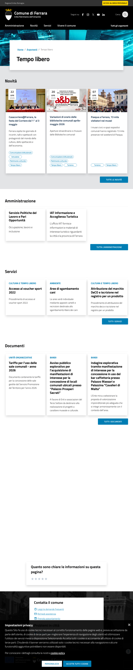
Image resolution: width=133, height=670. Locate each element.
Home (20, 49)
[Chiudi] (129, 624)
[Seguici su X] (91, 14)
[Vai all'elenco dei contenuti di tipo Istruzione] (15, 156)
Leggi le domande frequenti (49, 609)
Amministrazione (14, 25)
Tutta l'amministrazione (109, 247)
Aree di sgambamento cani (64, 290)
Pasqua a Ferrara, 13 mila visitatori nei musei (105, 119)
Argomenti (32, 49)
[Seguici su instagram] (86, 14)
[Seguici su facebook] (81, 14)
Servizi (47, 25)
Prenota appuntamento (47, 618)
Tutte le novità (114, 179)
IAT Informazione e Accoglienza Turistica (64, 214)
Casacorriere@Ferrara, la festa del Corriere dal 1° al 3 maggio (24, 120)
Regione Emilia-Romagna (14, 3)
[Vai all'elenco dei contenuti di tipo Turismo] (70, 165)
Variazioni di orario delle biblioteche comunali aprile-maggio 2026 (65, 120)
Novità (34, 25)
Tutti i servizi (115, 321)
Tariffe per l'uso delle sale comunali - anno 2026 (23, 366)
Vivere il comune (66, 25)
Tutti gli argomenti (119, 25)
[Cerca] (125, 14)
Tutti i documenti (113, 421)
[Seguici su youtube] (96, 14)
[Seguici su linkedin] (102, 14)
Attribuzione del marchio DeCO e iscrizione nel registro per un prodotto (107, 292)
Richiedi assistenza (45, 614)
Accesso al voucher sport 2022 (25, 290)
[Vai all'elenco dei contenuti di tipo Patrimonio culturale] (18, 161)
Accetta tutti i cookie (77, 663)
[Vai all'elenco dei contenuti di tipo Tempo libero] (15, 165)
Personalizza (52, 663)
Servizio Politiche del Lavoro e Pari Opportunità (22, 216)
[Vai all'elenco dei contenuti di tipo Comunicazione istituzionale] (21, 152)
